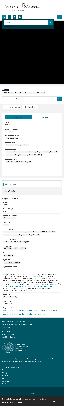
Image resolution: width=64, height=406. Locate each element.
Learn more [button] (17, 402)
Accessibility (6, 378)
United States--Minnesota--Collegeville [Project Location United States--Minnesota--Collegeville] (19, 162)
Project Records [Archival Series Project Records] (9, 255)
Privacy (4, 373)
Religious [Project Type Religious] (26, 145)
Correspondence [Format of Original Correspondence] (12, 138)
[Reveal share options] (9, 17)
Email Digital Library (8, 334)
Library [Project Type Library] (18, 145)
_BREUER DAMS (8, 93)
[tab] (18, 117)
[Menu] (59, 17)
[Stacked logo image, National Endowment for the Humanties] (15, 347)
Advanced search (9, 27)
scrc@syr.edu (51, 284)
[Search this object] (29, 99)
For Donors (6, 384)
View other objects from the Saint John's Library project (24, 314)
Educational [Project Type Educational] (10, 145)
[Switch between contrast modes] (20, 17)
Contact (32, 394)
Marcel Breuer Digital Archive (24, 93)
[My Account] (14, 17)
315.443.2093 (6, 327)
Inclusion (5, 376)
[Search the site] (26, 22)
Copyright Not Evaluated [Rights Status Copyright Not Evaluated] (12, 262)
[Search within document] (59, 99)
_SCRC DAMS (40, 93)
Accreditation (6, 381)
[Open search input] (4, 17)
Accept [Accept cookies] (56, 401)
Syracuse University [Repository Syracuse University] (10, 297)
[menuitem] (32, 393)
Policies (4, 370)
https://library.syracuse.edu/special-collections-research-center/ (33, 286)
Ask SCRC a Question (9, 337)
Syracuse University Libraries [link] (15, 322)
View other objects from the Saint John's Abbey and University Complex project (30, 311)
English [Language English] (6, 225)
